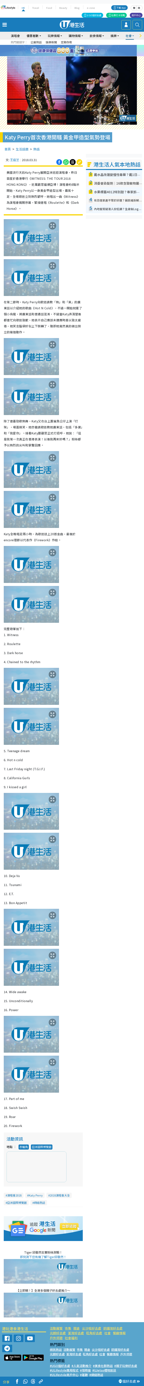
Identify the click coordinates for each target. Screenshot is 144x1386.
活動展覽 (56, 1328)
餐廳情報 (119, 1333)
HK (23, 8)
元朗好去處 (58, 1333)
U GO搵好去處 (94, 15)
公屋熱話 (36, 42)
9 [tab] (77, 55)
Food (49, 8)
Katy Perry (36, 1195)
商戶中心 (136, 15)
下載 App (121, 7)
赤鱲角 (23, 1147)
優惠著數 (33, 35)
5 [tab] (79, 51)
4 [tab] (75, 51)
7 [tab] (69, 55)
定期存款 (66, 42)
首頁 (7, 149)
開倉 (76, 1328)
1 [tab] (64, 51)
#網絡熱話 (96, 1374)
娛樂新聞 (51, 42)
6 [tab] (82, 51)
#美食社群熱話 (103, 1365)
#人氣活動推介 (81, 1365)
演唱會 (15, 35)
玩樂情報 (54, 35)
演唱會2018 (14, 1195)
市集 (68, 1328)
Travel (35, 8)
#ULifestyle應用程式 (64, 1370)
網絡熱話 (39, 1203)
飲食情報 (96, 35)
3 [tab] (71, 51)
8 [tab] (73, 55)
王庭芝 (14, 160)
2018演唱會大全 (60, 1195)
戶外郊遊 (56, 1337)
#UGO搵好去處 (60, 1365)
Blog (77, 8)
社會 (129, 35)
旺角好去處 (94, 1333)
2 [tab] (67, 51)
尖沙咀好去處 (91, 1328)
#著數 (84, 1374)
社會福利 (71, 1337)
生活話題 (22, 149)
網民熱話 (56, 1349)
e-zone (91, 8)
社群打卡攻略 (118, 15)
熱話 (36, 149)
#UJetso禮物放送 (104, 1370)
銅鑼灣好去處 (112, 1328)
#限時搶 (85, 1370)
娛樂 (114, 35)
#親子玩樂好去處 (125, 1365)
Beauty (63, 8)
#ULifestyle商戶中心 (64, 1374)
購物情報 (75, 35)
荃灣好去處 (76, 1333)
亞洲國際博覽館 (41, 1147)
